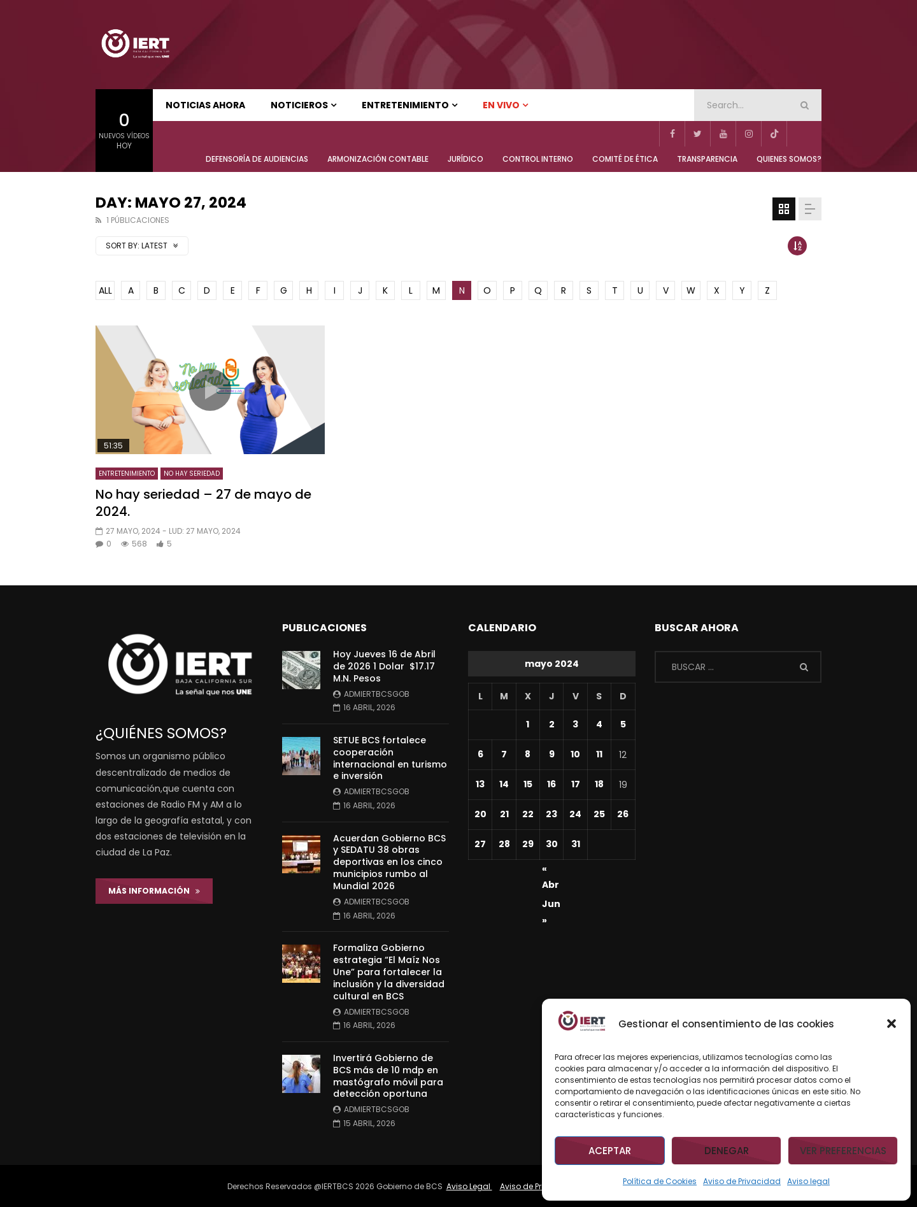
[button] (891, 1023)
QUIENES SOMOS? (789, 159)
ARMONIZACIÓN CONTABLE (378, 159)
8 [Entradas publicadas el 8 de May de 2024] (527, 754)
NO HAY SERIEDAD (192, 473)
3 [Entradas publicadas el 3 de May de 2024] (575, 724)
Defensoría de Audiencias (257, 159)
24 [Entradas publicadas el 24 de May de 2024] (575, 814)
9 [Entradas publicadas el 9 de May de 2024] (552, 754)
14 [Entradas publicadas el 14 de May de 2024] (504, 784)
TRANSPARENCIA (707, 159)
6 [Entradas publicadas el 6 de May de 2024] (480, 754)
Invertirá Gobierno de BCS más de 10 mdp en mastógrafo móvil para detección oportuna (388, 1076)
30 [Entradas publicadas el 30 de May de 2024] (552, 844)
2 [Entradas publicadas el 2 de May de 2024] (552, 724)
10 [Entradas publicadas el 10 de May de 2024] (575, 754)
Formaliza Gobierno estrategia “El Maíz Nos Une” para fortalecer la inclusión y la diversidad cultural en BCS (388, 972)
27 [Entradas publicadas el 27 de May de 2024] (480, 844)
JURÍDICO (465, 159)
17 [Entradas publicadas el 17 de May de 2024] (575, 784)
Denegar (726, 1150)
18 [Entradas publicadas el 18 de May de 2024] (599, 784)
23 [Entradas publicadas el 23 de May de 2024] (551, 814)
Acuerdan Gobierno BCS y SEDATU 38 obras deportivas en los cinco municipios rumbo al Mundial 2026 (389, 862)
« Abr (550, 870)
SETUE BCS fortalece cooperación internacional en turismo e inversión (390, 758)
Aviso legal (808, 1181)
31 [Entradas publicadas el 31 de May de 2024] (575, 844)
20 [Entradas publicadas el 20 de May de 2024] (480, 814)
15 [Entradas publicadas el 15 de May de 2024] (527, 784)
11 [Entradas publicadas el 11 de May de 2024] (599, 754)
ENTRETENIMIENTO (405, 105)
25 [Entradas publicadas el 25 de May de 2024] (599, 814)
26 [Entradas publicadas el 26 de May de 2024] (623, 814)
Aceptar (609, 1150)
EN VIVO (501, 105)
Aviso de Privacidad (742, 1181)
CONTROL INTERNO (537, 159)
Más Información (154, 890)
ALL (105, 290)
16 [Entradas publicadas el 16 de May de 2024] (551, 784)
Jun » (551, 905)
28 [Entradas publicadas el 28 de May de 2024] (504, 844)
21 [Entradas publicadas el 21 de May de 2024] (504, 814)
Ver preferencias (843, 1150)
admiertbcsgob (376, 694)
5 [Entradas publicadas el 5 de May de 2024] (623, 724)
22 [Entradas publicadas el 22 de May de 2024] (528, 814)
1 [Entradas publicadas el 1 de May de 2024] (527, 724)
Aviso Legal (469, 1186)
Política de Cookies (660, 1181)
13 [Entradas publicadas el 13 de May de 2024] (480, 784)
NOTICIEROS (299, 105)
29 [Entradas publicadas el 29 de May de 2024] (528, 844)
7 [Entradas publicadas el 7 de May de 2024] (504, 754)
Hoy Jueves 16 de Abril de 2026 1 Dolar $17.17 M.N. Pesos (384, 666)
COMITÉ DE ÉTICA (625, 159)
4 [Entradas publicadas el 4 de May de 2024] (599, 724)
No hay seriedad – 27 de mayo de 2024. (203, 502)
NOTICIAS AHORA (205, 105)
